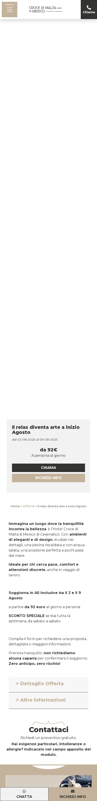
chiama (48, 468)
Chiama (89, 12)
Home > (16, 506)
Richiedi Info (48, 478)
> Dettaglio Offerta (40, 683)
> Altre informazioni (41, 700)
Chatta (24, 797)
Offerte (29, 506)
